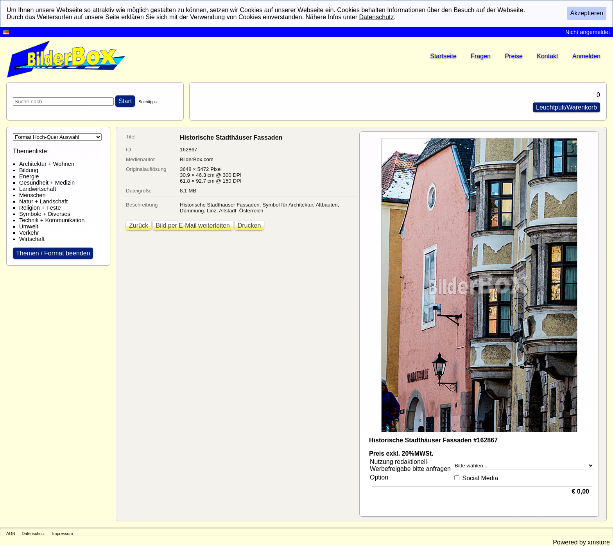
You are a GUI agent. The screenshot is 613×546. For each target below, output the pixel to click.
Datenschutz (33, 533)
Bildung (28, 170)
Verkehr (29, 233)
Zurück (138, 225)
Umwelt (28, 226)
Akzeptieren (587, 13)
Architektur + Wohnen (46, 164)
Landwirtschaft (37, 189)
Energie (29, 176)
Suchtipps (147, 101)
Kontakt (547, 56)
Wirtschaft (32, 239)
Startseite (443, 56)
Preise (513, 56)
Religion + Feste (40, 208)
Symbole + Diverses (44, 214)
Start (125, 101)
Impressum (62, 533)
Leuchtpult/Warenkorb (566, 107)
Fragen (481, 56)
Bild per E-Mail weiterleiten (193, 225)
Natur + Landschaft (43, 201)
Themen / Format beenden (53, 253)
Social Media (480, 478)
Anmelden (586, 56)
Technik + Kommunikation (51, 220)
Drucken (249, 225)
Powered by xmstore (581, 542)
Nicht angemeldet (587, 32)
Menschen (32, 195)
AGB (10, 533)
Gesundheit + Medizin (47, 183)
